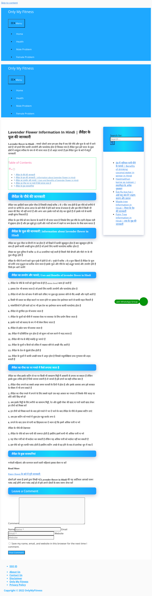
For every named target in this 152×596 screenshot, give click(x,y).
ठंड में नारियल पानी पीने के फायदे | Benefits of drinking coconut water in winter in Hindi (126, 169)
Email (64, 529)
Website (59, 533)
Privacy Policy (18, 584)
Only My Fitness (21, 11)
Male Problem (24, 49)
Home (19, 33)
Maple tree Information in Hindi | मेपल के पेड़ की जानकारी (125, 206)
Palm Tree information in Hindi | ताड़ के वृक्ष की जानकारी (126, 219)
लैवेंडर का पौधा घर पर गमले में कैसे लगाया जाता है (33, 183)
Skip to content (9, 2)
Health (19, 41)
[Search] (112, 143)
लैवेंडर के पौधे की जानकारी (25, 174)
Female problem (25, 57)
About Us (15, 572)
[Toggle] (14, 169)
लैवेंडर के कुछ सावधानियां (25, 186)
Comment (13, 523)
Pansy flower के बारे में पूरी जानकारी (24, 474)
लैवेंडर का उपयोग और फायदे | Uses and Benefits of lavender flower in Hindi (47, 180)
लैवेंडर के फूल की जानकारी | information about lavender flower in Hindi (45, 177)
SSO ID (13, 566)
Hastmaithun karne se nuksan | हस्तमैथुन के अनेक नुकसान (126, 183)
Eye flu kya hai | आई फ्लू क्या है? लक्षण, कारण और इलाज (126, 195)
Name (11, 529)
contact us (16, 575)
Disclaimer (16, 578)
